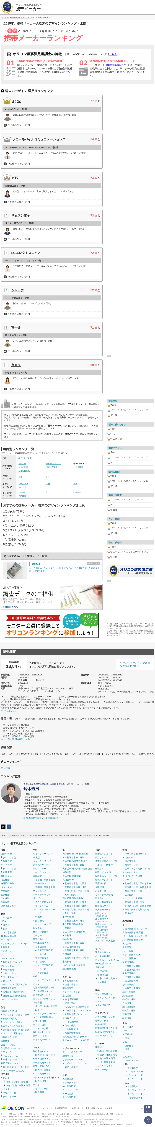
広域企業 (129, 894)
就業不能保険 (129, 992)
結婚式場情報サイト (105, 1031)
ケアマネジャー (83, 1010)
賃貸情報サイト (8, 1041)
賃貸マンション (8, 1044)
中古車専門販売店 (44, 950)
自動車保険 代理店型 (132, 932)
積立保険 (126, 1018)
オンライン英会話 (71, 992)
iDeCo (125, 1042)
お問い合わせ (77, 1108)
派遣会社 (99, 898)
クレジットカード (9, 966)
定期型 (136, 966)
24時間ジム (68, 1056)
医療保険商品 (129, 962)
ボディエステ (101, 1001)
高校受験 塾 (68, 879)
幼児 (67, 984)
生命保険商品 (129, 973)
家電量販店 (67, 1078)
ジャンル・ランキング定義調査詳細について (135, 664)
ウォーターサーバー (43, 853)
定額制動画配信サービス (45, 987)
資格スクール (69, 1018)
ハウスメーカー (10, 1093)
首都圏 (6, 1030)
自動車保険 (6, 853)
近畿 (20, 1030)
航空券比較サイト (42, 1059)
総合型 (38, 1002)
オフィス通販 (39, 1024)
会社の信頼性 (24, 471)
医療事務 (74, 999)
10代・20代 (23, 484)
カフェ (36, 984)
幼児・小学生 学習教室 (73, 965)
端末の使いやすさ (53, 463)
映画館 (98, 1047)
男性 (20, 477)
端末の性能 (23, 467)
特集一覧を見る (93, 564)
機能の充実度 (51, 467)
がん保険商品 (129, 984)
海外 (44, 1081)
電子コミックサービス (44, 998)
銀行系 (6, 962)
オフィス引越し (40, 1021)
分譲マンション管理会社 (13, 1026)
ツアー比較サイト (42, 1073)
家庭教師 (66, 961)
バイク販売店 (39, 961)
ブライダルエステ (104, 994)
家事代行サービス (42, 865)
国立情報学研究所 (117, 65)
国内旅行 (39, 1055)
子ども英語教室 (70, 981)
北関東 (15, 1081)
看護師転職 (100, 883)
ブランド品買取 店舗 (43, 1017)
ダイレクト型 (9, 857)
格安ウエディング (104, 1020)
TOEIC (68, 1007)
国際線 (47, 1070)
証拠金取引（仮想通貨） (15, 995)
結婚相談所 (100, 1024)
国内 (37, 1081)
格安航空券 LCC (41, 1066)
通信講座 (66, 995)
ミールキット (39, 883)
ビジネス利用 (41, 1088)
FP (66, 999)
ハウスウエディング (105, 1017)
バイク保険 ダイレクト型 (134, 936)
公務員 (68, 1014)
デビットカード (8, 981)
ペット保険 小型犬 (131, 954)
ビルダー (7, 1078)
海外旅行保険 (7, 883)
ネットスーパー (40, 891)
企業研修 (99, 967)
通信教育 (66, 954)
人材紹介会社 (101, 931)
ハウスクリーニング (43, 868)
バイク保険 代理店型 (132, 940)
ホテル (36, 1085)
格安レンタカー (40, 931)
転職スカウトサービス (106, 876)
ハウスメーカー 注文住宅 (12, 1071)
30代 (48, 484)
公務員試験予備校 (71, 1033)
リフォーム (6, 1052)
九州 (27, 1030)
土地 (27, 1015)
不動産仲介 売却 (9, 1011)
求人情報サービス (104, 909)
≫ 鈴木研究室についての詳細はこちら (42, 818)
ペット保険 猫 (129, 958)
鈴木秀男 (122, 72)
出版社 (38, 1010)
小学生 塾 (67, 939)
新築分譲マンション (11, 1063)
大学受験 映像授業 (71, 876)
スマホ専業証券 (8, 932)
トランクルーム (40, 906)
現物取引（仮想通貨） (14, 992)
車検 (35, 976)
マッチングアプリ (104, 1035)
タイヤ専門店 (69, 1097)
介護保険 (126, 1003)
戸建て (19, 1015)
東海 (14, 1030)
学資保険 (5, 902)
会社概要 (31, 1108)
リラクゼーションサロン (74, 1059)
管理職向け (102, 974)
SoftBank (77, 493)
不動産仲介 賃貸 (9, 1037)
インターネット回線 (132, 898)
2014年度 (5, 768)
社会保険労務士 (81, 1007)
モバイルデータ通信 (132, 876)
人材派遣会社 (101, 936)
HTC (15, 177)
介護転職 (99, 887)
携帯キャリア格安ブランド (138, 868)
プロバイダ (127, 879)
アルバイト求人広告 (105, 940)
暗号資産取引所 (8, 988)
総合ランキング (25, 458)
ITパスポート (79, 1014)
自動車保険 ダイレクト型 (134, 928)
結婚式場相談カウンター (107, 1028)
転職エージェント (104, 879)
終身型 (128, 966)
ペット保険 (6, 887)
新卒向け (101, 982)
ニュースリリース (44, 1108)
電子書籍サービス (42, 995)
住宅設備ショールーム (12, 1048)
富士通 (16, 327)
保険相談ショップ (9, 906)
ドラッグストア (70, 1082)
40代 (75, 484)
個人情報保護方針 (62, 1108)
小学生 (85, 958)
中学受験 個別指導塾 (72, 924)
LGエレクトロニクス (26, 253)
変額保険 (126, 1014)
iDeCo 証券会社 (8, 936)
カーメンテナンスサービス (46, 980)
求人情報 (108, 1108)
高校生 (68, 958)
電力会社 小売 (40, 1036)
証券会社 (7, 925)
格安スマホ (130, 861)
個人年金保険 (129, 1010)
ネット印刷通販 (103, 956)
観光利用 (39, 1092)
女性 (48, 477)
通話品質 (22, 463)
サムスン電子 (20, 215)
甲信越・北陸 (80, 887)
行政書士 (69, 1010)
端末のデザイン (116, 448)
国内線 (38, 1070)
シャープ (17, 290)
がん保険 (5, 898)
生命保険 (5, 891)
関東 (115, 1051)
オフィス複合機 (40, 1028)
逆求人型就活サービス (106, 861)
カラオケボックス (104, 1066)
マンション (8, 1015)
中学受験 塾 (68, 917)
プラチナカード (135, 1079)
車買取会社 (38, 939)
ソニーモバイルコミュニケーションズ (38, 139)
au (47, 493)
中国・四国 (24, 1085)
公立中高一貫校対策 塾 (73, 931)
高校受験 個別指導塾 (72, 898)
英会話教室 (67, 988)
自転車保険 (6, 876)
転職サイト (100, 868)
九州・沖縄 (70, 894)
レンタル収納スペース (46, 909)
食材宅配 (37, 876)
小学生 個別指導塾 (71, 946)
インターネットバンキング (14, 943)
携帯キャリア (131, 865)
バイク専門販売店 (44, 965)
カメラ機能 (78, 467)
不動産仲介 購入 (9, 1018)
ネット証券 (6, 917)
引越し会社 (38, 920)
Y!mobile (22, 496)
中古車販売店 (39, 946)
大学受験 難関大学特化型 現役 (77, 868)
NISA (3, 921)
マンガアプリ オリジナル (45, 1013)
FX (2, 954)
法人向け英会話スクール (74, 1036)
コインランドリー (42, 872)
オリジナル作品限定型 (46, 1006)
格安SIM (129, 857)
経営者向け (102, 971)
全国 (113, 1062)
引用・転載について (94, 1108)
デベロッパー (9, 1096)
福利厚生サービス (42, 1032)
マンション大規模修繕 (12, 1033)
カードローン (7, 958)
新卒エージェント (104, 925)
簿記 (73, 1003)
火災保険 (5, 879)
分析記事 (36, 564)
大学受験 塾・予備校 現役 (75, 853)
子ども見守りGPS (42, 1039)
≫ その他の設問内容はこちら (15, 739)
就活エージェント (104, 853)
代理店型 (7, 861)
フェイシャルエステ (105, 997)
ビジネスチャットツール (107, 960)
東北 (8, 1081)
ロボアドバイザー (9, 999)
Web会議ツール (103, 963)
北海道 (68, 883)
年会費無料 (8, 969)
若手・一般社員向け (107, 978)
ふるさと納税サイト (43, 902)
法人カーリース (103, 952)
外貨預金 (5, 947)
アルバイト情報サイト (106, 865)
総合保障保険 (129, 1007)
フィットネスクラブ (72, 1052)
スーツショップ (70, 1090)
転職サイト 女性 (103, 872)
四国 (127, 891)
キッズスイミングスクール (74, 1063)
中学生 (76, 958)
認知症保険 (127, 995)
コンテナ (39, 913)
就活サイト (100, 857)
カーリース (38, 935)
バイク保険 (6, 865)
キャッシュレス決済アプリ (14, 984)
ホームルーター (130, 872)
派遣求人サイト (103, 906)
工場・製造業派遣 (104, 902)
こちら (113, 54)
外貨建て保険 (129, 999)
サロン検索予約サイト (106, 1005)
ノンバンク (17, 962)
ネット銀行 (6, 940)
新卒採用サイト (103, 920)
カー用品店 (67, 1093)
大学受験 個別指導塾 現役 (75, 861)
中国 (149, 887)
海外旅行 (50, 1055)
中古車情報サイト (42, 943)
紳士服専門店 (69, 1086)
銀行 (5, 928)
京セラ (16, 365)
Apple (16, 101)
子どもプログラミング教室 (75, 1040)
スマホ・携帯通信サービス (135, 853)
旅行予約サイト (40, 1051)
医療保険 (5, 894)
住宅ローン (6, 951)
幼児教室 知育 (69, 969)
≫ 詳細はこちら (9, 710)
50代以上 (22, 487)
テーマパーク (101, 1069)
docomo (21, 493)
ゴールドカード (10, 977)
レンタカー (38, 928)
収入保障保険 (131, 981)
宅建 (67, 1003)
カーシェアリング (42, 924)
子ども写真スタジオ (43, 991)
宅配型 (38, 917)
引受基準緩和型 (132, 969)
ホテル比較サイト (42, 1062)
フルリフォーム (10, 1056)
